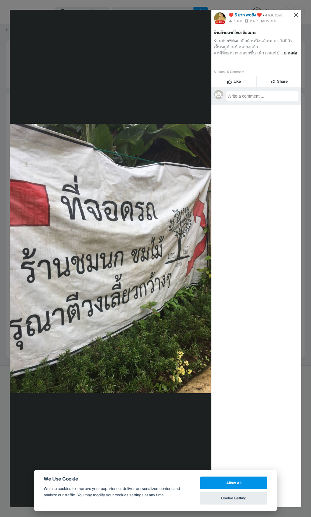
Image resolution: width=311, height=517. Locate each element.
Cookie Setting (233, 498)
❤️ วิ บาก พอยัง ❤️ (245, 15)
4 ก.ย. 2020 (273, 15)
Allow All (233, 483)
